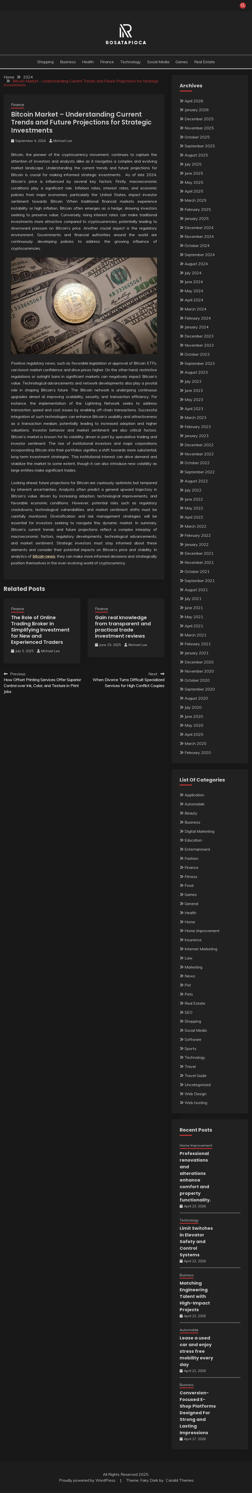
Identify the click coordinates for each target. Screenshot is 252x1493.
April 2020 (194, 734)
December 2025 (199, 118)
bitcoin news (44, 556)
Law (188, 957)
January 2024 (197, 326)
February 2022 (198, 535)
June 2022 (194, 499)
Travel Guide (195, 1075)
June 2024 (194, 281)
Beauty (191, 813)
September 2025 (200, 145)
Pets (189, 994)
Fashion (191, 858)
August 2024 (196, 263)
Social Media (158, 61)
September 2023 (200, 363)
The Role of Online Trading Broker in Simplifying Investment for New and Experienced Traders (40, 630)
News (190, 975)
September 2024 (200, 254)
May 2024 (194, 290)
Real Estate (204, 61)
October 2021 (197, 571)
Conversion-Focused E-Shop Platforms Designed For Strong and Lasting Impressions (198, 1413)
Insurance (193, 939)
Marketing (193, 967)
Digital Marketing (199, 831)
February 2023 (198, 426)
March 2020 (195, 743)
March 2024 (195, 309)
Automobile (195, 803)
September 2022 (200, 471)
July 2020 (193, 707)
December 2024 (199, 227)
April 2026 (194, 100)
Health (88, 61)
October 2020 (197, 680)
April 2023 (194, 408)
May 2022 (194, 508)
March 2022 (195, 526)
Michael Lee (62, 141)
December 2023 (199, 336)
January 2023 (197, 435)
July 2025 (193, 164)
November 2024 (199, 236)
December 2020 (199, 662)
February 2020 (198, 752)
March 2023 (195, 417)
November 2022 (199, 453)
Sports (190, 1048)
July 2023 (193, 381)
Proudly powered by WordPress (87, 1480)
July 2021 (193, 598)
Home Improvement (202, 930)
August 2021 (196, 589)
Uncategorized (198, 1084)
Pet (188, 985)
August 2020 (196, 698)
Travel (190, 1066)
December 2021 (199, 553)
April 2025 (194, 191)
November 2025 (199, 127)
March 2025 (195, 200)
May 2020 (194, 725)
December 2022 (199, 444)
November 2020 (199, 671)
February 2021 (198, 643)
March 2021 (195, 634)
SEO (188, 1012)
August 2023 (196, 372)
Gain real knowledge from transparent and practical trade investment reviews (123, 626)
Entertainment (197, 849)
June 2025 (194, 173)
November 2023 (199, 345)
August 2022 (196, 480)
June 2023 (194, 390)
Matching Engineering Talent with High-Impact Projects (195, 1296)
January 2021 (197, 652)
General (191, 903)
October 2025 (197, 137)
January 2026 (197, 109)
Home (190, 921)
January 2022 (197, 544)
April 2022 (194, 517)
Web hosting (196, 1102)
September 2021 (200, 580)
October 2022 (197, 462)
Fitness (191, 876)
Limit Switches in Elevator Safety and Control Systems (196, 1241)
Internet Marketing (201, 948)
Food (189, 885)
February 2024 (198, 318)
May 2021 (194, 616)
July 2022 (193, 490)
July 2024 (193, 272)
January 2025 (197, 218)
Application (194, 794)
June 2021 (194, 607)
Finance (107, 61)
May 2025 (194, 182)
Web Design (195, 1093)
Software (193, 1039)
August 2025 (196, 155)
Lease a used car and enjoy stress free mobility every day (196, 1351)
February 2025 (198, 209)
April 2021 (194, 625)
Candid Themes (180, 1480)
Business (68, 61)
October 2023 (197, 354)
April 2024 (194, 299)
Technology (130, 61)
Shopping (45, 61)
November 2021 (199, 562)
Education (193, 840)
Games (181, 61)
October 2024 (197, 245)
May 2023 (194, 399)
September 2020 (200, 689)
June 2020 (194, 716)
